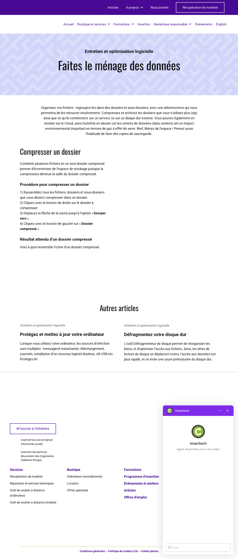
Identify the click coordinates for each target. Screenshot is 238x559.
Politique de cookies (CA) (123, 551)
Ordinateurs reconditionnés (84, 476)
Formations (132, 470)
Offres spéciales (77, 490)
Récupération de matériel (26, 476)
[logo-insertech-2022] (12, 24)
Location (72, 483)
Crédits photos (149, 551)
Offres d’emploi (135, 497)
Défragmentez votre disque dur (155, 342)
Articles (130, 490)
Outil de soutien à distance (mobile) (33, 502)
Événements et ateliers (141, 483)
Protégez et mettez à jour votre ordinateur (62, 338)
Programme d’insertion (141, 476)
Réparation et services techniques (32, 483)
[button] (141, 7)
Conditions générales (92, 551)
